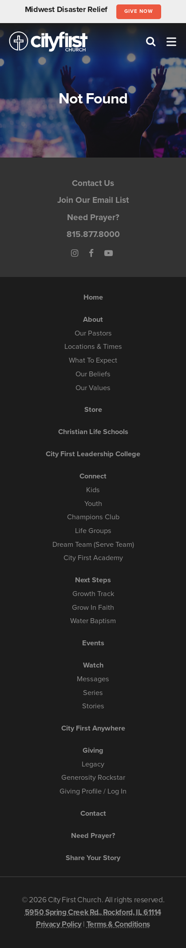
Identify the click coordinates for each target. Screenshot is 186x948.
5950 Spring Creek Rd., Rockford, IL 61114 (93, 912)
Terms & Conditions (118, 924)
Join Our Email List (93, 200)
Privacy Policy (59, 924)
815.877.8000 (93, 234)
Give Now (138, 11)
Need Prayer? (93, 217)
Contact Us (93, 183)
